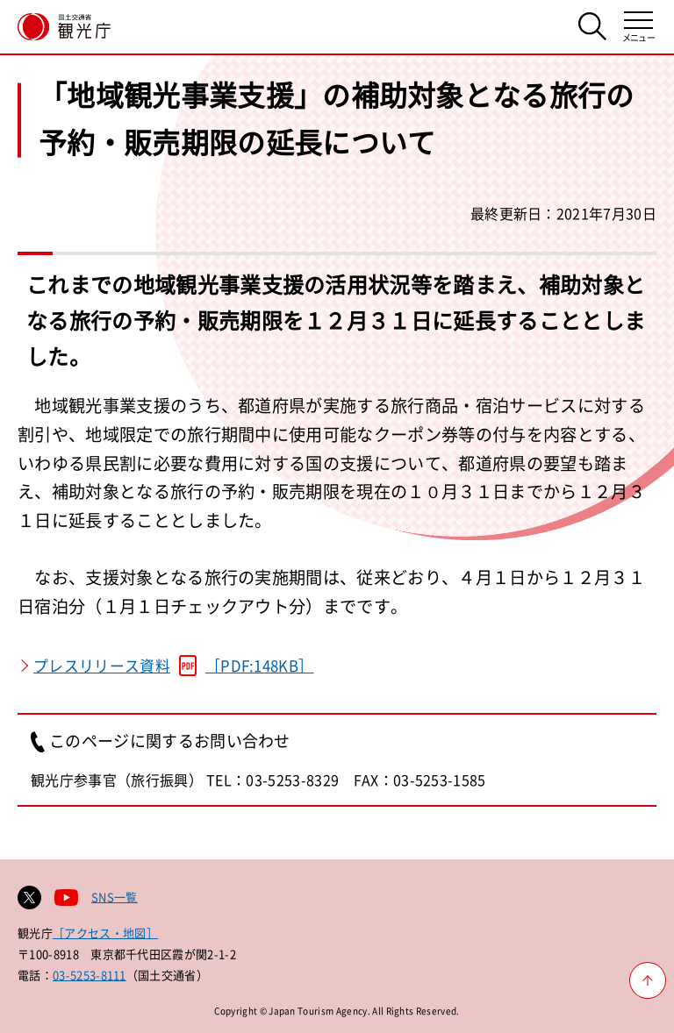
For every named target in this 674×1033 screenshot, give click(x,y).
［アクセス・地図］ (105, 932)
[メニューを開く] (638, 26)
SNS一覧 (114, 896)
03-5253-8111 (89, 974)
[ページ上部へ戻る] (647, 980)
